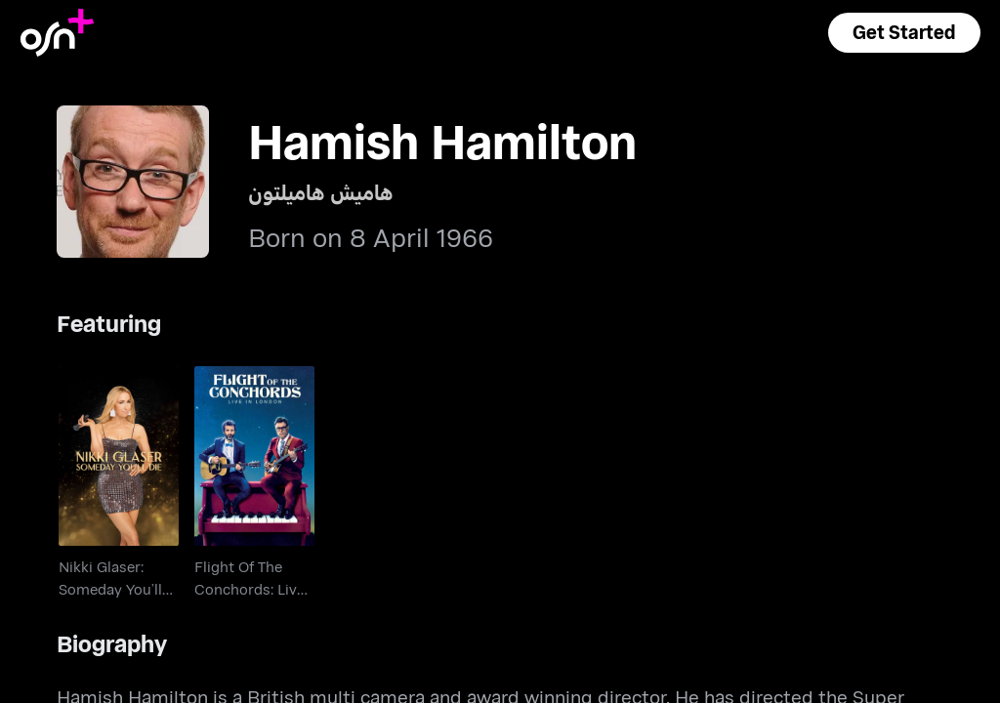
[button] (904, 33)
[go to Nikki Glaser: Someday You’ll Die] (119, 456)
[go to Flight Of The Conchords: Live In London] (254, 456)
